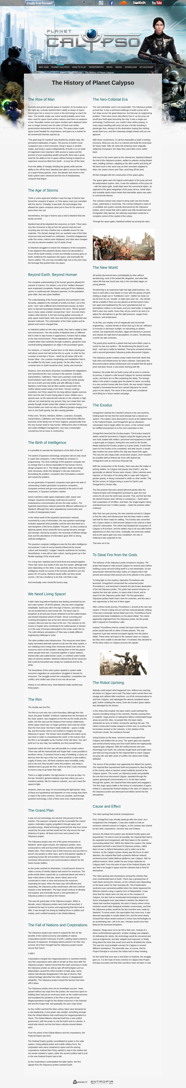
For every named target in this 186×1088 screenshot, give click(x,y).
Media (118, 67)
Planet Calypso (59, 67)
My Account (146, 67)
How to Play (78, 67)
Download (130, 67)
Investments (95, 67)
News (109, 67)
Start (62, 72)
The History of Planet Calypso (99, 72)
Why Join (43, 67)
